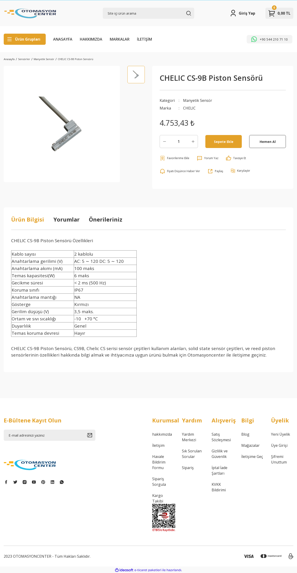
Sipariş (188, 467)
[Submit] (91, 435)
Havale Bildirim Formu (158, 462)
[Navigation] (25, 39)
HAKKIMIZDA (91, 39)
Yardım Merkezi (189, 436)
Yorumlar (66, 219)
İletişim (158, 445)
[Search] (148, 13)
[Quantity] (178, 141)
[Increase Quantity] (193, 141)
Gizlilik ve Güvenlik (220, 453)
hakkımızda (162, 434)
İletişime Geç (252, 456)
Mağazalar (250, 445)
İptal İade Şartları (219, 470)
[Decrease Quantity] (164, 141)
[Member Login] (242, 13)
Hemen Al (268, 141)
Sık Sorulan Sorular (192, 453)
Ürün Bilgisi (27, 219)
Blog (245, 434)
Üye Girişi (279, 445)
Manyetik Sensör (198, 100)
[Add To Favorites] (174, 158)
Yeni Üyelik (280, 434)
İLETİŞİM (144, 39)
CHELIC (189, 107)
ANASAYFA (62, 39)
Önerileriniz (105, 219)
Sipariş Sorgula (159, 481)
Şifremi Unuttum (279, 459)
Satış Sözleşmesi (221, 436)
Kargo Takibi (157, 498)
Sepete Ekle (223, 141)
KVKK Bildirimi (219, 487)
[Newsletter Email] (49, 435)
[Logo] (30, 13)
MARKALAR (119, 39)
